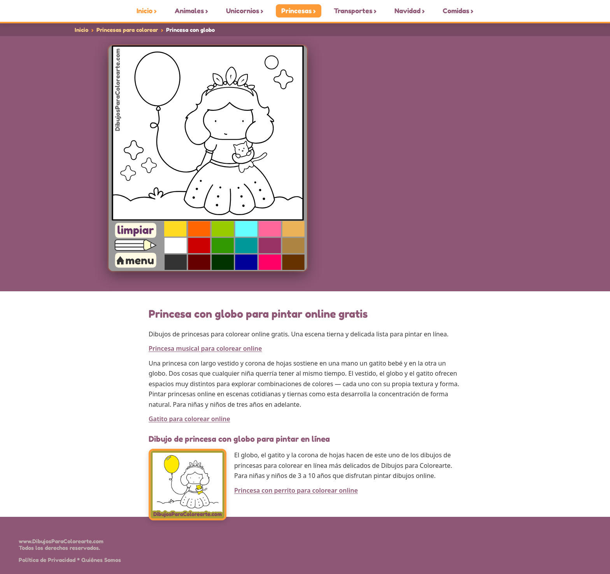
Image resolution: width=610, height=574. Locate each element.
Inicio (81, 29)
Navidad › (409, 11)
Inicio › (147, 11)
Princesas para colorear (127, 29)
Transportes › (355, 11)
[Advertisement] (443, 163)
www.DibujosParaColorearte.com (61, 541)
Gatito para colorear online (189, 419)
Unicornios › (244, 11)
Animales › (191, 11)
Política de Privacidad (47, 559)
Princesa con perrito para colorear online (296, 490)
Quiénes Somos (101, 559)
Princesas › (298, 11)
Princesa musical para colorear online (205, 348)
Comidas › (458, 11)
